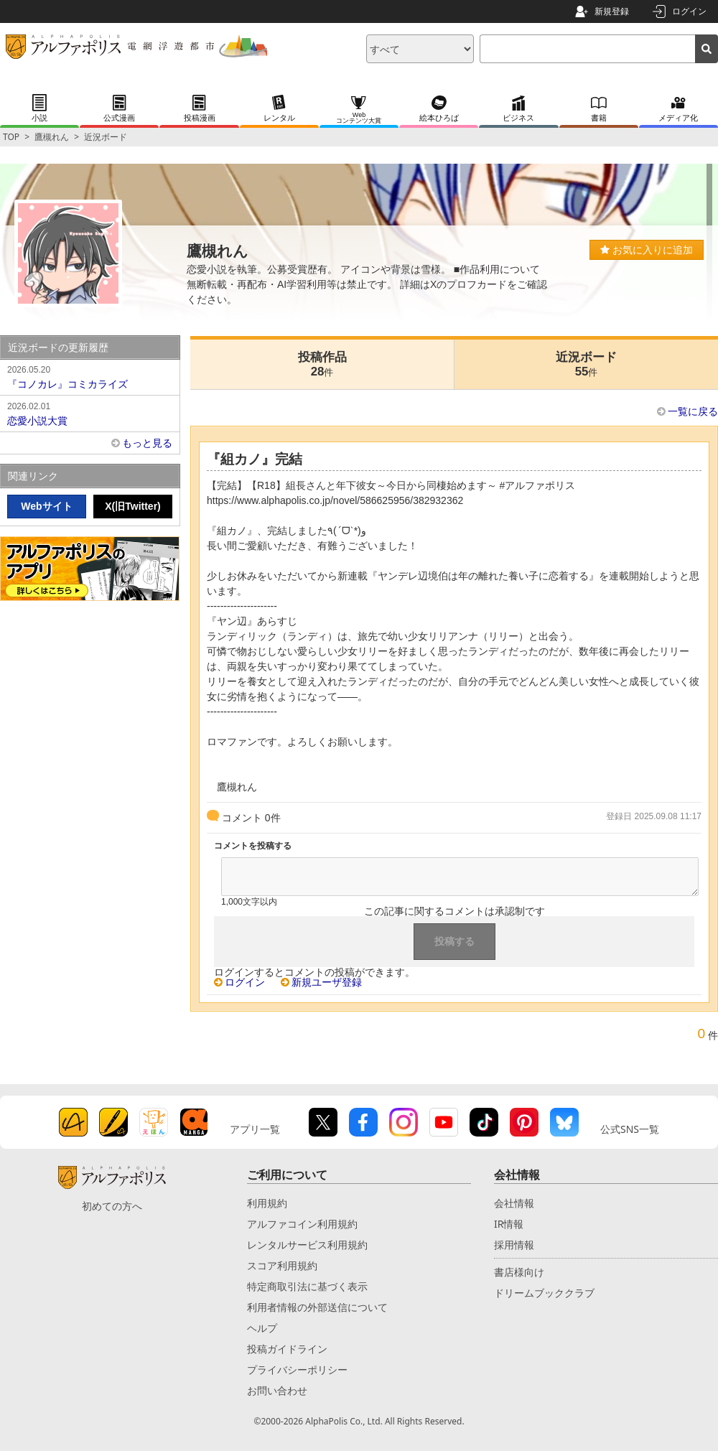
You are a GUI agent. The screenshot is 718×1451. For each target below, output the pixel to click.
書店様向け (519, 1272)
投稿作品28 (322, 364)
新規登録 (612, 11)
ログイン (689, 11)
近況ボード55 (586, 364)
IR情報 (508, 1224)
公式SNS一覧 (629, 1129)
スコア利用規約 (282, 1265)
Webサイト (46, 506)
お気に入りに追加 (646, 250)
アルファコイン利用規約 (302, 1224)
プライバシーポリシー (297, 1369)
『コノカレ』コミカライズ (89, 376)
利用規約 (267, 1203)
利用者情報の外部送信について (317, 1307)
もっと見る (147, 443)
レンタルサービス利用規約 (307, 1244)
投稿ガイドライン (287, 1349)
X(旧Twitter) (133, 506)
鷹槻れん (51, 137)
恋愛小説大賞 (89, 412)
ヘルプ (262, 1328)
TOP (11, 137)
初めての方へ (112, 1206)
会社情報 (514, 1203)
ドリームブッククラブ (544, 1293)
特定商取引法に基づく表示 (307, 1286)
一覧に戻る (693, 411)
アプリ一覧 (255, 1129)
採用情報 (514, 1244)
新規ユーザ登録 (327, 982)
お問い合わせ (277, 1390)
